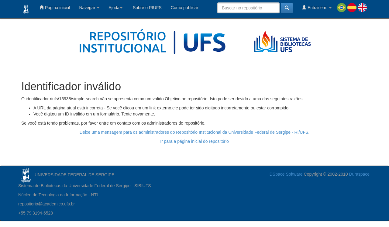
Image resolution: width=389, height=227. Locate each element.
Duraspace (359, 174)
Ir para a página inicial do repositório (194, 141)
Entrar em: (317, 7)
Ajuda (115, 7)
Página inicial (55, 7)
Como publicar (184, 7)
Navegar (89, 7)
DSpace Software (286, 174)
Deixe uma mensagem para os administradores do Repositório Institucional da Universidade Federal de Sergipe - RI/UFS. (194, 132)
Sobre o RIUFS (147, 7)
